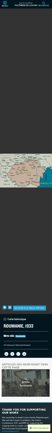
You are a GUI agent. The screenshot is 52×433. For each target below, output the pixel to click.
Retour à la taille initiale (29, 300)
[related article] (26, 375)
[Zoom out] (5, 299)
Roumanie (20, 328)
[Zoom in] (10, 299)
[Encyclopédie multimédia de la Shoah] (26, 4)
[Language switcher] (24, 346)
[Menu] (5, 4)
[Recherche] (43, 4)
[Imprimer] (6, 346)
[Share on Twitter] (18, 346)
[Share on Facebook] (12, 346)
